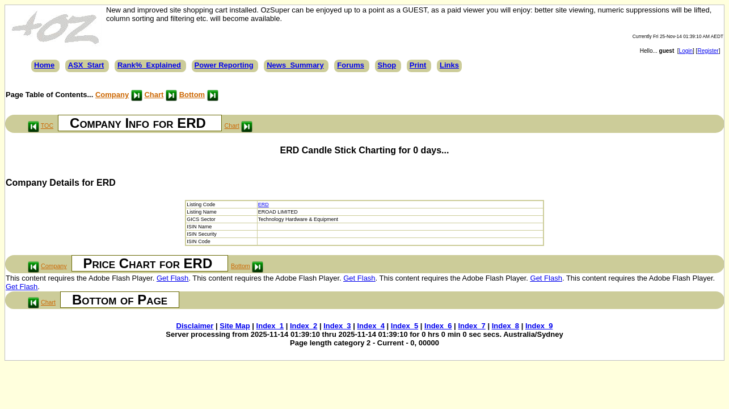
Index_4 (370, 326)
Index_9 (539, 326)
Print (418, 65)
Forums (350, 65)
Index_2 (303, 326)
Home (44, 65)
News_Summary (295, 65)
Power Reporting (224, 65)
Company (112, 94)
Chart (153, 94)
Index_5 (404, 326)
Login (686, 51)
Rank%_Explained (149, 65)
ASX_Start (86, 65)
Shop (387, 65)
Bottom (192, 94)
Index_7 (471, 326)
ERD (263, 204)
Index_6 (438, 326)
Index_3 (337, 326)
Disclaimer (195, 326)
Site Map (235, 326)
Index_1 (270, 326)
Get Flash (172, 278)
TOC (47, 125)
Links (449, 65)
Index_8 (505, 326)
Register (707, 51)
